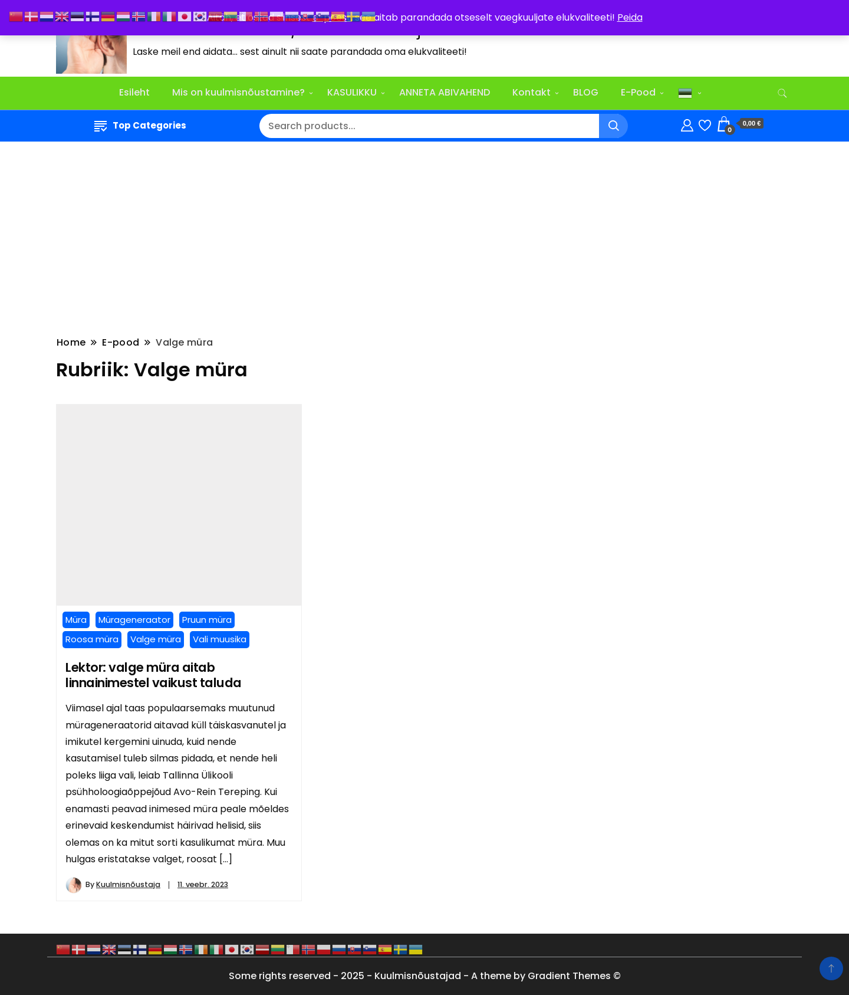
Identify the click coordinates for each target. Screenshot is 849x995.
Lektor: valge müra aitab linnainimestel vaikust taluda (153, 675)
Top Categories (140, 125)
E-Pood (638, 92)
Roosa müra (92, 639)
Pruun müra (207, 619)
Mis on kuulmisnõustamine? (238, 92)
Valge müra (155, 639)
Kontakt (531, 92)
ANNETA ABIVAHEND (444, 92)
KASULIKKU (352, 92)
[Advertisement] (424, 237)
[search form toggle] (782, 93)
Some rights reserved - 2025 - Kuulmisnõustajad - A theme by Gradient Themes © (425, 976)
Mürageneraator (134, 619)
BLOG (585, 92)
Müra (76, 619)
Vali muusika (219, 639)
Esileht (134, 92)
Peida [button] (630, 17)
